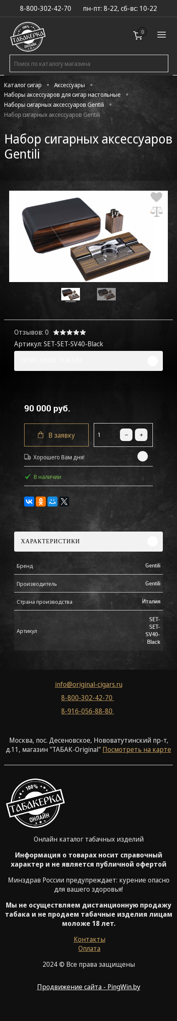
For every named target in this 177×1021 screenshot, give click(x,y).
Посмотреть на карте (136, 749)
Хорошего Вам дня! (54, 457)
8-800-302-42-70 (87, 697)
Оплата (89, 948)
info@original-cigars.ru (88, 684)
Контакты (89, 939)
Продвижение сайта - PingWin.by (88, 986)
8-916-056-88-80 (87, 711)
